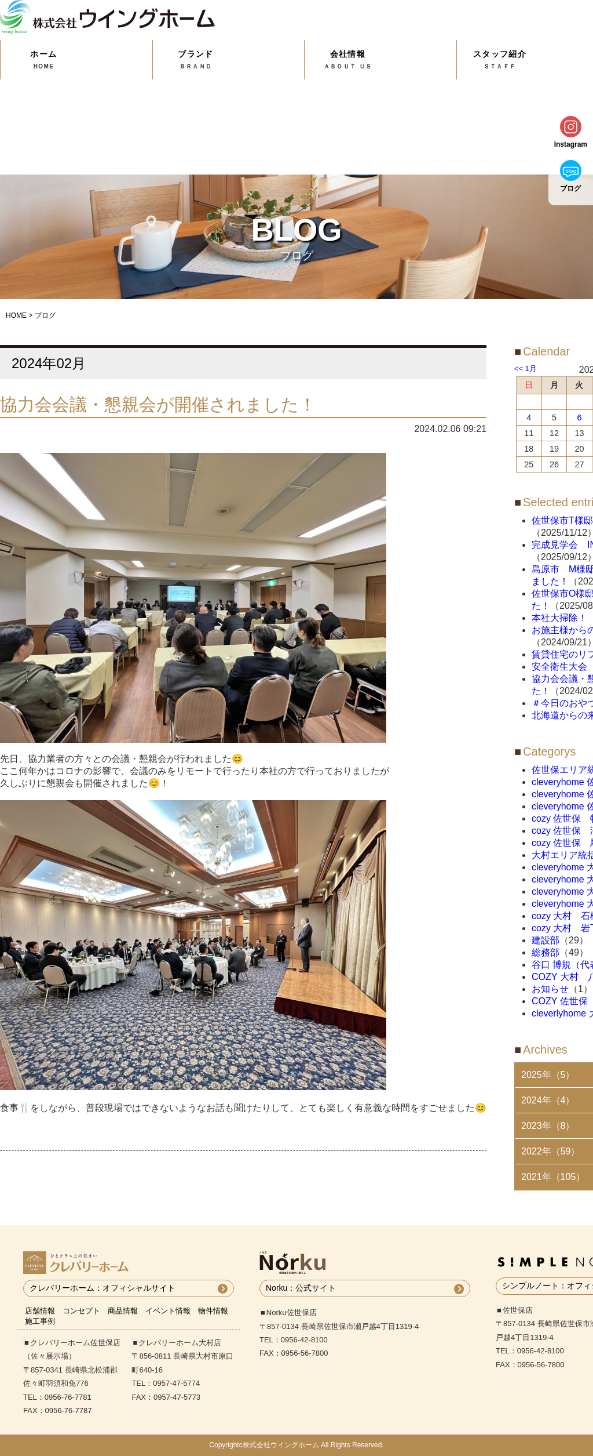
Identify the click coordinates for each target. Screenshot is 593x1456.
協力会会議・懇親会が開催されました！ (158, 404)
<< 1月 (525, 368)
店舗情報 (40, 1310)
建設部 (545, 940)
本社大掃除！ (559, 618)
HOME (16, 315)
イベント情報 (168, 1310)
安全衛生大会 (559, 666)
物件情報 (213, 1310)
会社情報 (347, 59)
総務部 (545, 952)
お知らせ (550, 989)
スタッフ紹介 (500, 59)
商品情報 (123, 1310)
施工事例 (40, 1321)
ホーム (43, 59)
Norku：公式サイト (301, 1287)
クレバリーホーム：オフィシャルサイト (102, 1287)
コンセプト (81, 1310)
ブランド (196, 59)
